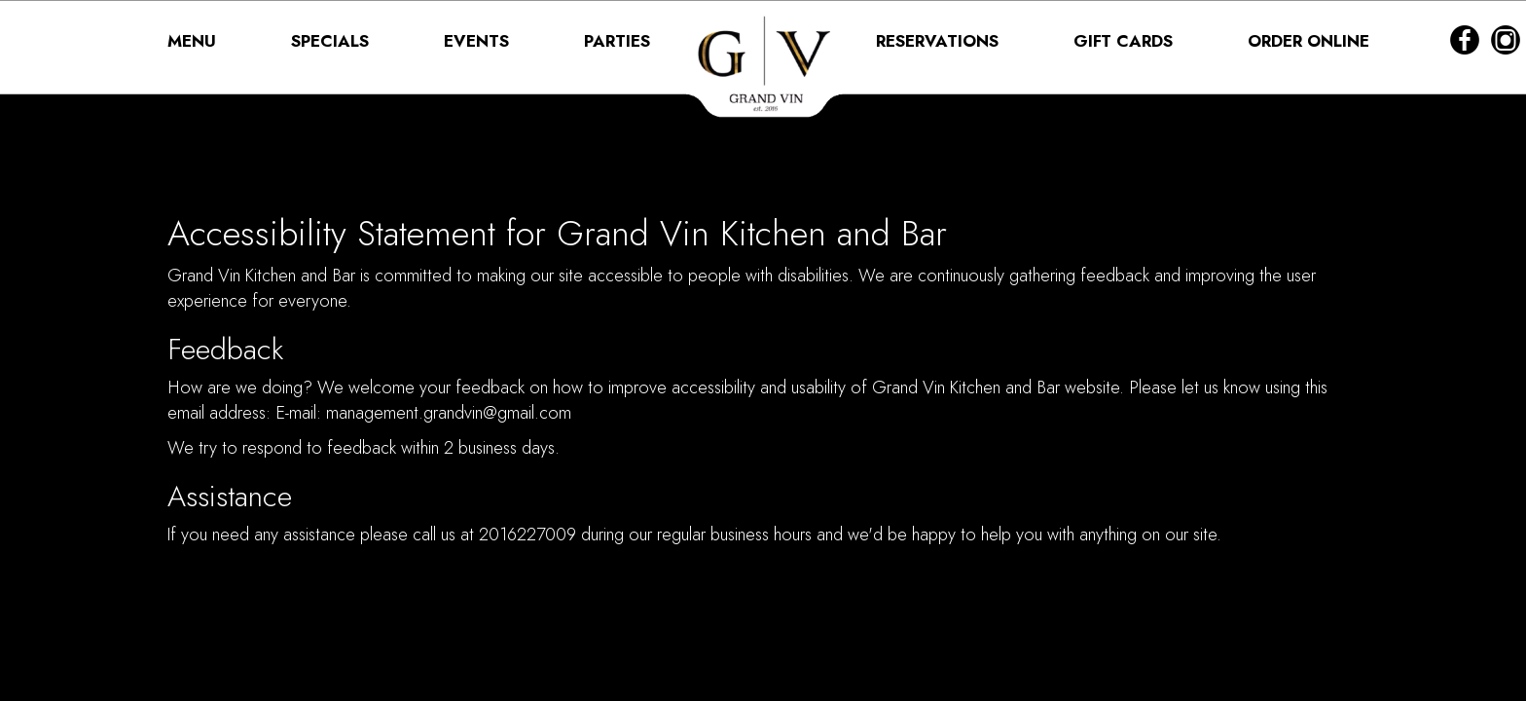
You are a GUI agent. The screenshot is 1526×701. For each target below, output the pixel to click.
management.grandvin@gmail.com (448, 412)
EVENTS (479, 41)
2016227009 (527, 534)
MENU (194, 41)
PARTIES (617, 41)
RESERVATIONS (939, 41)
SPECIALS (332, 41)
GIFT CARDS (1125, 41)
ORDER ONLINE (1308, 41)
